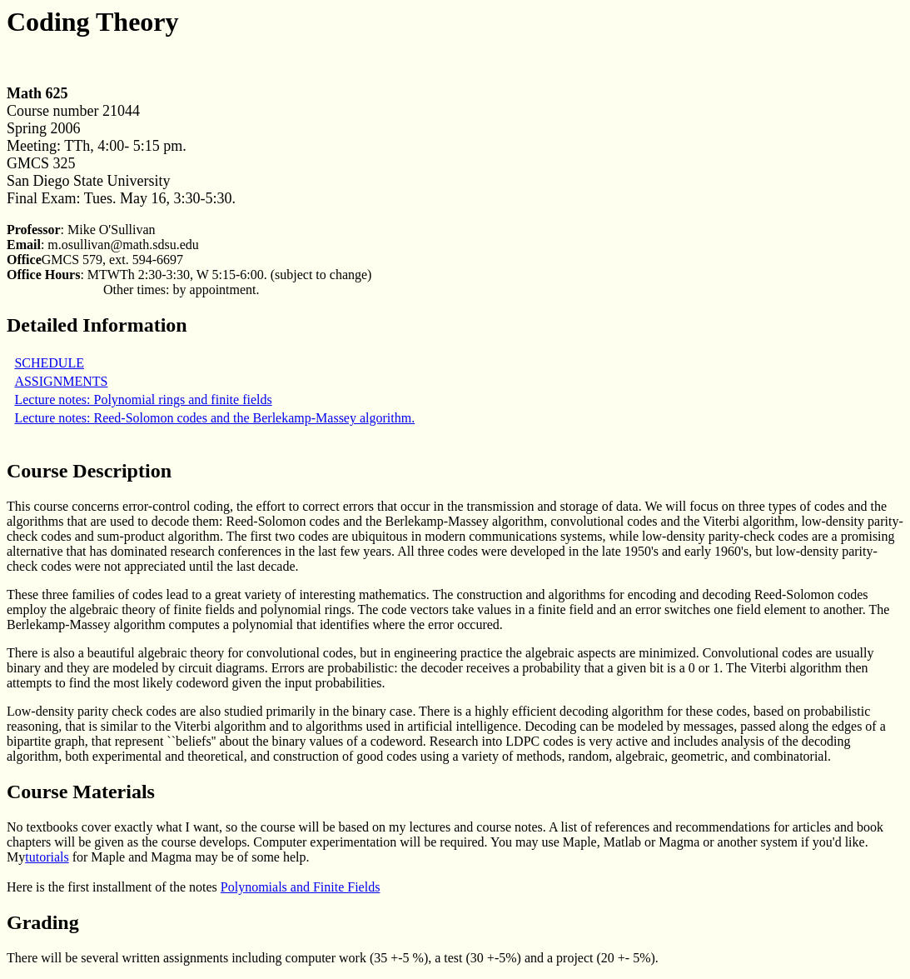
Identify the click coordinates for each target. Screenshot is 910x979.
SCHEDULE (49, 363)
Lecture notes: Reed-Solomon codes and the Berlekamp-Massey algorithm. (214, 418)
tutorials (46, 857)
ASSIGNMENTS (60, 381)
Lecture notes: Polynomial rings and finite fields (142, 399)
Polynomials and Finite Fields (300, 887)
